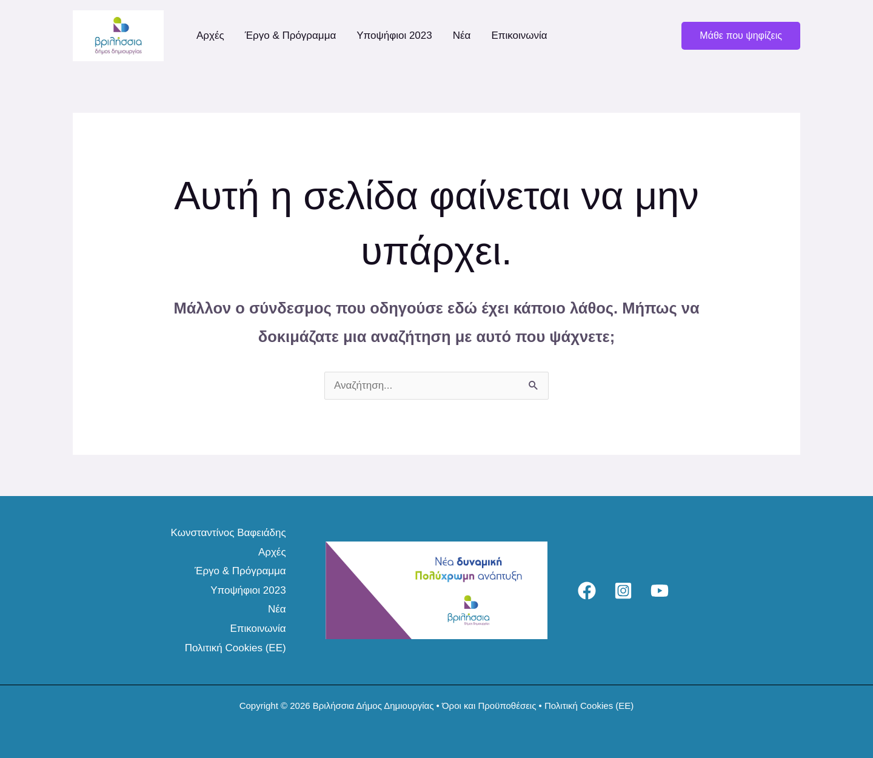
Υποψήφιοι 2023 (394, 35)
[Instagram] (623, 591)
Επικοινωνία (519, 35)
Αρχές (210, 35)
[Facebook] (587, 591)
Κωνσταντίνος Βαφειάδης (228, 532)
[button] (740, 36)
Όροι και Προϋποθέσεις (489, 705)
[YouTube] (660, 591)
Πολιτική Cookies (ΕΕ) (235, 648)
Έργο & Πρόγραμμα (290, 35)
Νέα (462, 35)
